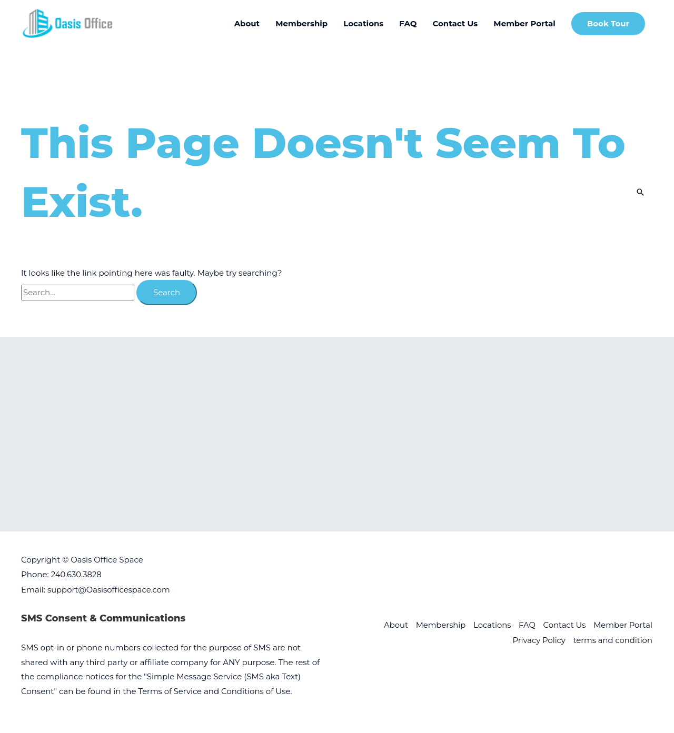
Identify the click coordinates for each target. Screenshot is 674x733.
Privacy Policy (537, 640)
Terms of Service (170, 691)
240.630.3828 (77, 574)
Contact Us (563, 625)
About (392, 625)
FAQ (525, 625)
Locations (490, 625)
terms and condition (612, 640)
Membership (438, 625)
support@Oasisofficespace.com (109, 589)
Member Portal (623, 625)
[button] (608, 24)
